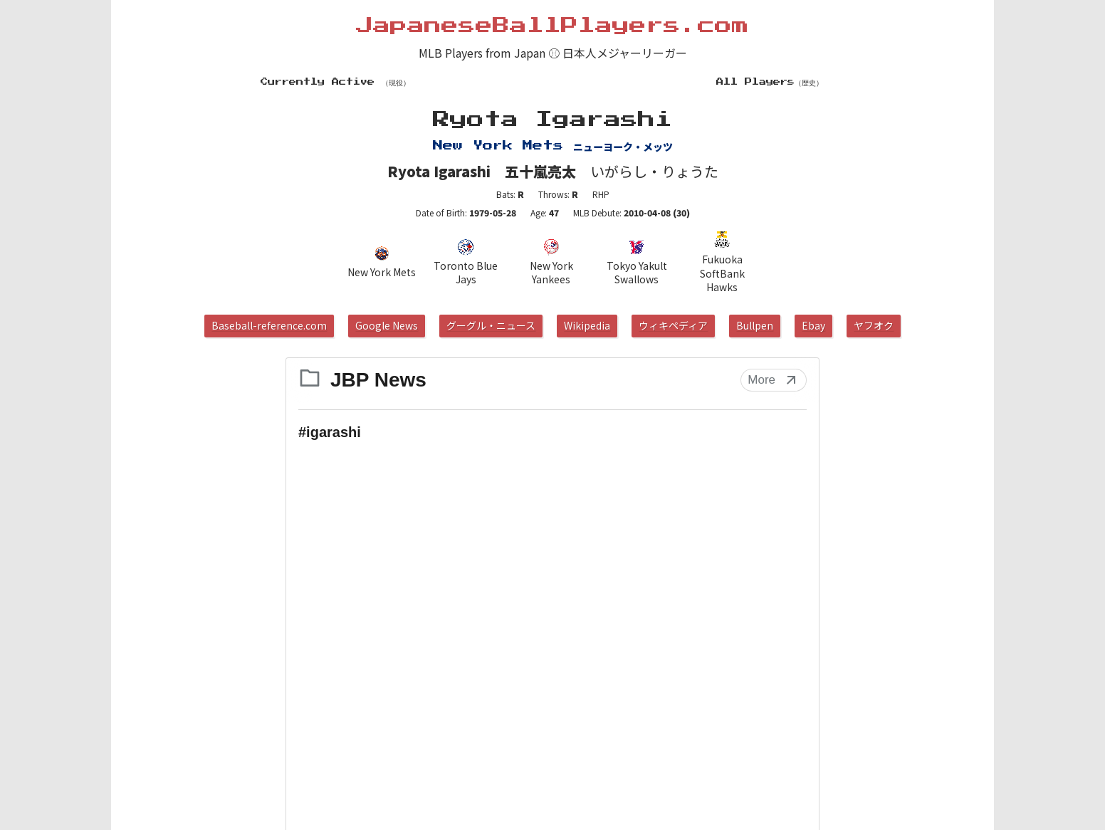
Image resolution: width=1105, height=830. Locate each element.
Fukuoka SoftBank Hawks (722, 262)
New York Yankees (551, 262)
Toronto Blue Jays (466, 262)
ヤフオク (874, 325)
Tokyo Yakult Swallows (637, 262)
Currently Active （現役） (335, 81)
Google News (386, 325)
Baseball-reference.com (269, 325)
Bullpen (754, 325)
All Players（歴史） (769, 81)
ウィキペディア (673, 325)
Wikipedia (587, 325)
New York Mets (381, 262)
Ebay (813, 325)
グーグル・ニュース (490, 325)
